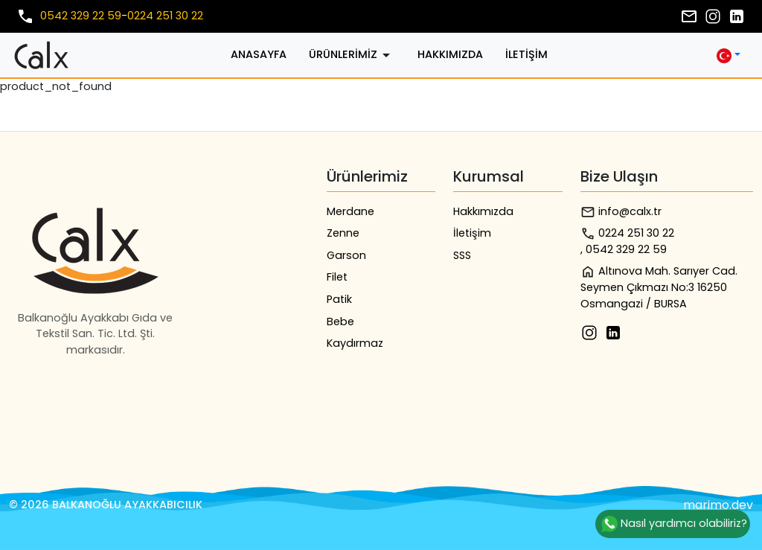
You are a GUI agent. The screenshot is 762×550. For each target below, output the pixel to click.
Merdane (350, 211)
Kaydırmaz (355, 343)
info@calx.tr (621, 212)
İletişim (526, 54)
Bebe (340, 321)
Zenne (343, 233)
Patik (339, 299)
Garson (346, 255)
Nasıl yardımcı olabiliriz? (672, 524)
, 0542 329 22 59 (623, 249)
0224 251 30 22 (165, 15)
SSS (462, 255)
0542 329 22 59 (80, 15)
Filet (337, 276)
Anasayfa (258, 54)
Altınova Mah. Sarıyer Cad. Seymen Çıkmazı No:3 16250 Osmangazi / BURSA (658, 286)
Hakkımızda (450, 54)
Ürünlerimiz (352, 55)
